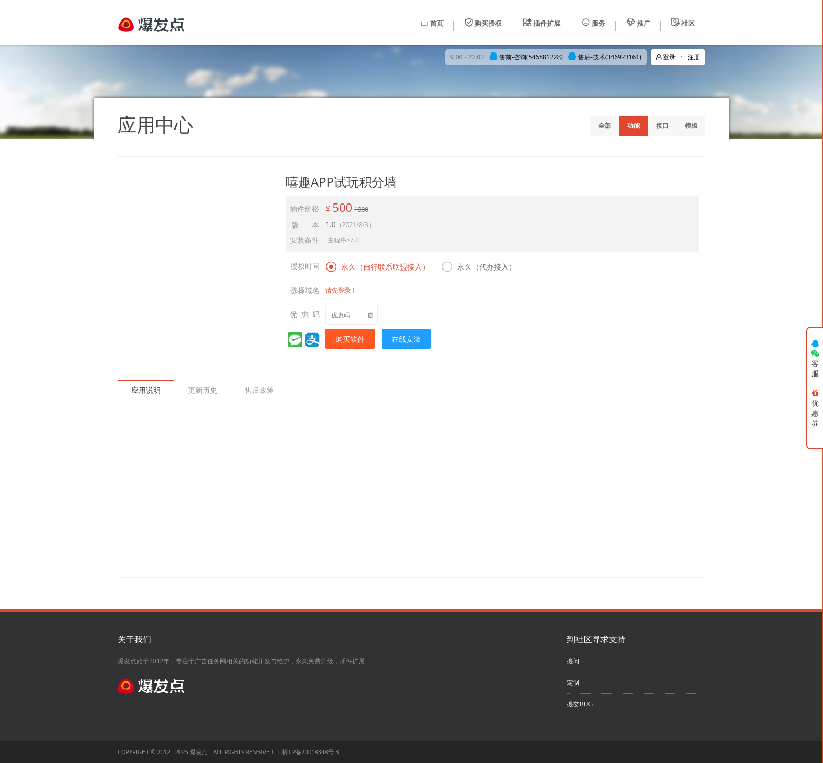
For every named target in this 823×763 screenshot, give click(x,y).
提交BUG (580, 704)
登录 (666, 56)
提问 (573, 661)
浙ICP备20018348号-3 (310, 752)
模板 (691, 125)
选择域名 (305, 290)
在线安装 (406, 339)
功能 (633, 125)
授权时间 (305, 266)
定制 (573, 682)
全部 (604, 125)
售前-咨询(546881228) (526, 56)
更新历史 (202, 390)
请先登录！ (341, 290)
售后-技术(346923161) (604, 56)
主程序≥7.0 (343, 239)
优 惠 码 (305, 314)
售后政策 (259, 390)
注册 (694, 56)
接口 (662, 125)
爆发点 (198, 752)
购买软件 (350, 339)
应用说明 (146, 390)
